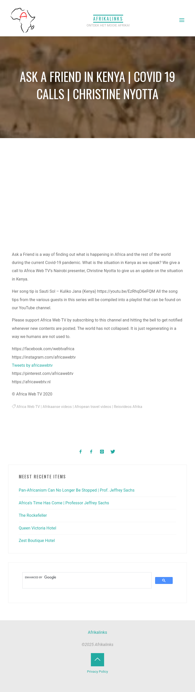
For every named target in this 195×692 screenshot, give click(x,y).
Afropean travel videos (93, 407)
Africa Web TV (28, 407)
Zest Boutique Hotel (37, 540)
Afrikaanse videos (57, 407)
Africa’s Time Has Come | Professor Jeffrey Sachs (64, 502)
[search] (86, 577)
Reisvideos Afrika (128, 407)
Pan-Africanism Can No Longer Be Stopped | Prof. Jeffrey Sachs (77, 490)
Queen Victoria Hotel (37, 528)
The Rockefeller (33, 515)
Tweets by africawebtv (32, 365)
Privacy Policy (97, 671)
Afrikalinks (108, 18)
